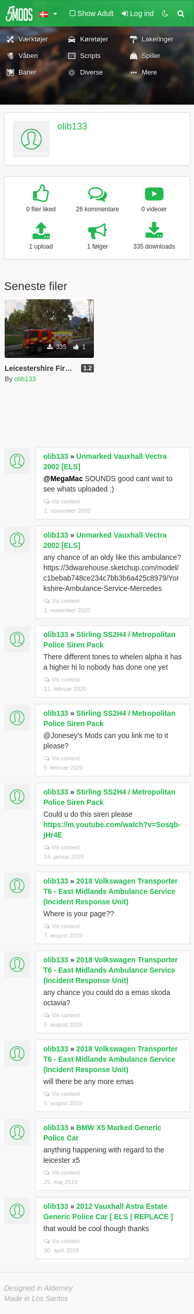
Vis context (62, 501)
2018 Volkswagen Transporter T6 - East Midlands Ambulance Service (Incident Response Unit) (110, 891)
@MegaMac (63, 478)
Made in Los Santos (36, 1298)
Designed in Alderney (38, 1288)
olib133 (72, 126)
